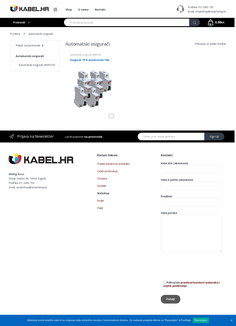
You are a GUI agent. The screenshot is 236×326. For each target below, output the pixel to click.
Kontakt (100, 9)
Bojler (100, 200)
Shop (68, 9)
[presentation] (189, 269)
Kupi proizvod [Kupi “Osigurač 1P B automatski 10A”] (111, 116)
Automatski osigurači (30, 56)
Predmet (192, 199)
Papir (100, 208)
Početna (15, 34)
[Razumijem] (231, 320)
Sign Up (214, 136)
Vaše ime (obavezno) (192, 166)
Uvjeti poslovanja (107, 171)
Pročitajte (186, 320)
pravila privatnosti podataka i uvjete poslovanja (191, 284)
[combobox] (127, 22)
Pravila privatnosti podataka (113, 163)
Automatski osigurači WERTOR (85, 54)
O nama (83, 9)
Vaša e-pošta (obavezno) (192, 182)
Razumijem (201, 320)
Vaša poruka (191, 214)
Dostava (102, 178)
